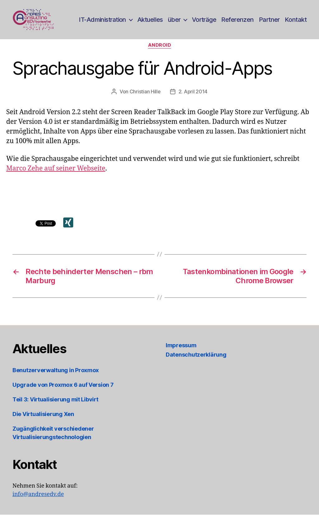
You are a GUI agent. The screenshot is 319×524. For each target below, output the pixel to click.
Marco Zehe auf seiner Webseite (55, 178)
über (174, 22)
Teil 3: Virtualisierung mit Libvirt (55, 408)
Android (159, 54)
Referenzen (237, 22)
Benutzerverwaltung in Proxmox (55, 379)
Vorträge (204, 22)
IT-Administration (102, 22)
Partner (269, 22)
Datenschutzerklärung (196, 364)
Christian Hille (145, 101)
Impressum (181, 354)
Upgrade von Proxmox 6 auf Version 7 (63, 394)
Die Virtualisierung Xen (43, 423)
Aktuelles (150, 22)
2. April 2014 (193, 101)
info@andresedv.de (38, 503)
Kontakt (296, 22)
